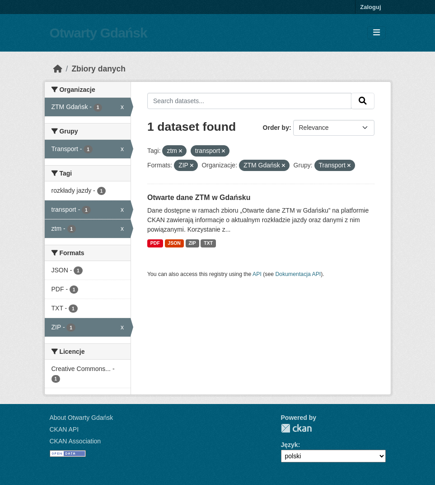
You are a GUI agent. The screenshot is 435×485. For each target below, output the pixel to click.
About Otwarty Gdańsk (81, 417)
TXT (208, 243)
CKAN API (64, 429)
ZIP (192, 243)
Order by (276, 127)
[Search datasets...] (249, 101)
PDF (155, 243)
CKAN (296, 428)
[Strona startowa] (57, 68)
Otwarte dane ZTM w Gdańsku (198, 197)
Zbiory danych (98, 68)
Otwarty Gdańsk (98, 32)
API (257, 274)
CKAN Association (75, 441)
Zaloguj (370, 7)
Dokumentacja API (298, 274)
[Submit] (362, 101)
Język (289, 444)
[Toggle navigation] (376, 32)
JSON (174, 243)
